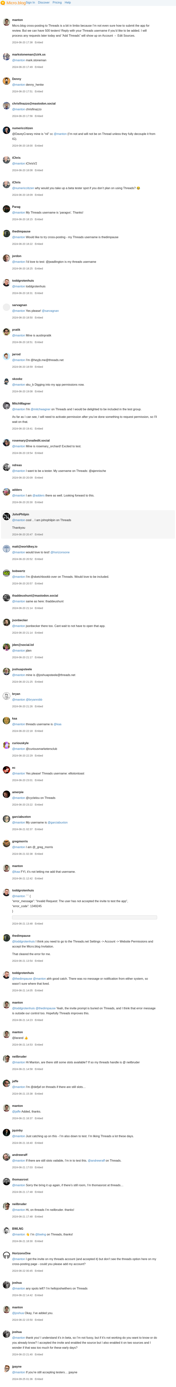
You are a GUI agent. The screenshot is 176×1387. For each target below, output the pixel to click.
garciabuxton (21, 816)
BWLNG (17, 1228)
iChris (16, 157)
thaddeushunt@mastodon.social (35, 595)
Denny (16, 78)
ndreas (17, 465)
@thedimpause (22, 978)
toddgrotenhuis (23, 280)
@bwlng (40, 1234)
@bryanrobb (34, 699)
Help (68, 2)
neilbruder (19, 1056)
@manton (18, 84)
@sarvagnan (50, 310)
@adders (38, 495)
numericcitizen (22, 128)
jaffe (15, 1081)
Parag (16, 206)
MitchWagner (21, 403)
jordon (16, 256)
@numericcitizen (23, 188)
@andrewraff (96, 1160)
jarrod (16, 354)
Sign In (30, 2)
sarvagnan (19, 305)
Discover (44, 2)
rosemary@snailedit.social (31, 440)
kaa (14, 718)
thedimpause (21, 231)
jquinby (17, 1130)
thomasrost (20, 1179)
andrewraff (19, 1154)
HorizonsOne (21, 1253)
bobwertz (18, 571)
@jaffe (16, 1111)
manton (17, 19)
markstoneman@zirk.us (28, 54)
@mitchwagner (40, 409)
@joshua (18, 1313)
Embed (39, 42)
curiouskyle (20, 743)
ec (13, 767)
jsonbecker (20, 620)
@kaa (57, 724)
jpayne (17, 1366)
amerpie (17, 792)
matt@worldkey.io (24, 546)
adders (17, 489)
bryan (16, 693)
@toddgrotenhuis (23, 941)
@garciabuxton (58, 822)
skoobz (17, 378)
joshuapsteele (22, 669)
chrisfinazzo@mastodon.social (33, 103)
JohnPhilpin (20, 514)
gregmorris (20, 841)
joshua (17, 1282)
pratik (16, 329)
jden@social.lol (23, 644)
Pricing (57, 2)
